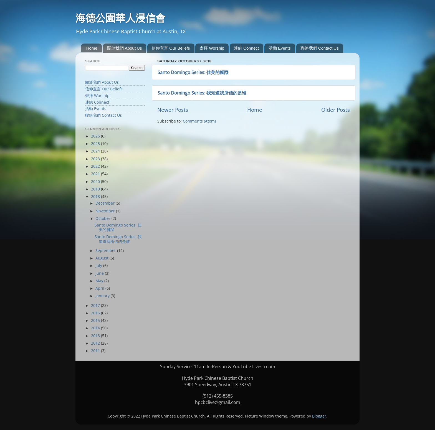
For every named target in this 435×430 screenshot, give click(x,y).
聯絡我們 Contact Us (319, 48)
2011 (96, 350)
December (105, 203)
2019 (96, 189)
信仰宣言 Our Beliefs (170, 48)
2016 (96, 313)
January (103, 295)
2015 (96, 320)
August (102, 258)
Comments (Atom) (199, 121)
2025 (96, 143)
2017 (96, 305)
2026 (96, 136)
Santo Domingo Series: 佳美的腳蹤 (193, 72)
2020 (96, 181)
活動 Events (280, 48)
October (103, 218)
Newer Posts (172, 109)
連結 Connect (246, 48)
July (99, 265)
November (105, 210)
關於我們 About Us (124, 48)
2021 (96, 173)
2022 (96, 166)
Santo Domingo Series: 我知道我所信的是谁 (202, 93)
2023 (96, 158)
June (100, 273)
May (99, 280)
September (106, 250)
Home (91, 48)
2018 (96, 196)
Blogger (319, 416)
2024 (96, 151)
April (100, 288)
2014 (96, 327)
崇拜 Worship (211, 48)
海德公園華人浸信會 (120, 18)
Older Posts (335, 109)
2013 (96, 335)
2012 (96, 343)
